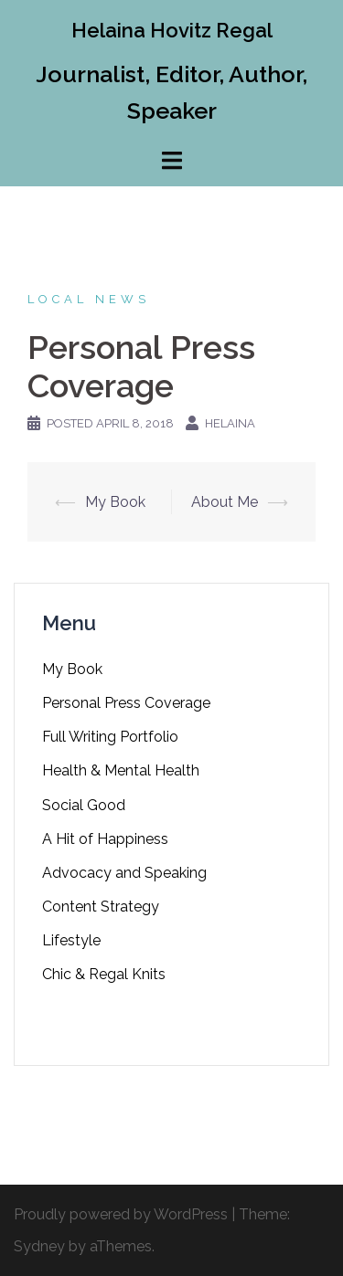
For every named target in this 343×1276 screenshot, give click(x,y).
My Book (115, 502)
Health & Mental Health (120, 770)
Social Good (83, 805)
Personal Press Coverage (126, 703)
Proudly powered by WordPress (121, 1214)
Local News (88, 299)
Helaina (230, 423)
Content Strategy (100, 906)
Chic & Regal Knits (104, 974)
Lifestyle (71, 940)
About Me (224, 502)
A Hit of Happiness (105, 839)
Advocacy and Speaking (124, 872)
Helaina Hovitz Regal (172, 30)
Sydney (39, 1246)
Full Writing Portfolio (110, 736)
